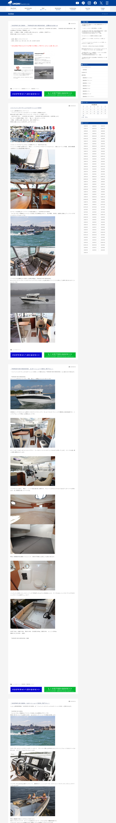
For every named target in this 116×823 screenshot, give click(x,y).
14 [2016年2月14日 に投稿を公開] (105, 109)
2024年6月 (94, 141)
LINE (83, 3)
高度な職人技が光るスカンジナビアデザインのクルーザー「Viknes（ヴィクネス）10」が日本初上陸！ (94, 49)
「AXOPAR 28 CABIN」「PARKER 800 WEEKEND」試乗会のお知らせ (34, 25)
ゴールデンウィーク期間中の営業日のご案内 (92, 35)
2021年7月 (86, 171)
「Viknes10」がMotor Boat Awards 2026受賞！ (93, 46)
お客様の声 (84, 72)
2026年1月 (86, 128)
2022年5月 (103, 161)
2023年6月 (94, 151)
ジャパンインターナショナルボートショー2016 (25, 108)
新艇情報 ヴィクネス (87, 77)
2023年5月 (103, 151)
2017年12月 (103, 204)
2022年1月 (86, 166)
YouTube (77, 3)
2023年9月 (94, 148)
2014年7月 (94, 237)
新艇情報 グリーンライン (88, 96)
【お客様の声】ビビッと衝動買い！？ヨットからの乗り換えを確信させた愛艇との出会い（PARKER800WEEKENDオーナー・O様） (94, 53)
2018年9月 (94, 199)
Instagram (89, 3)
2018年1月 (94, 204)
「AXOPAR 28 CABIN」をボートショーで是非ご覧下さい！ (30, 703)
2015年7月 (94, 227)
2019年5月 (103, 191)
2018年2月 (86, 204)
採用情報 (85, 69)
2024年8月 (103, 138)
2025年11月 (103, 128)
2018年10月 (86, 199)
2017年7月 (94, 209)
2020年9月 (94, 179)
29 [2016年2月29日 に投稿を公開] (83, 115)
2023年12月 (94, 146)
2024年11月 (103, 136)
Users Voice (87, 9)
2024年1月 (86, 146)
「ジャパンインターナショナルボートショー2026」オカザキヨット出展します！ (94, 43)
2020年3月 (94, 184)
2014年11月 (86, 234)
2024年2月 (103, 143)
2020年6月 (94, 181)
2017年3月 (94, 212)
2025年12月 (94, 128)
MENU (107, 3)
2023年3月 (94, 153)
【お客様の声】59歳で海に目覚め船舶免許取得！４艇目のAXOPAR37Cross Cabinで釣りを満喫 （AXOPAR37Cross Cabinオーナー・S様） (94, 32)
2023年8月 (103, 148)
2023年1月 (86, 156)
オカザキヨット (18, 3)
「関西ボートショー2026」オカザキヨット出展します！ (93, 39)
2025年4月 (94, 133)
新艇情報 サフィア (87, 93)
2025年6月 (103, 131)
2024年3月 (94, 143)
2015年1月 (94, 232)
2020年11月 (103, 176)
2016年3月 (94, 222)
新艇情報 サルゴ (86, 85)
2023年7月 (86, 151)
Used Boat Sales (73, 9)
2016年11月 (103, 214)
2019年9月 (94, 189)
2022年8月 (103, 158)
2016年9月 (94, 217)
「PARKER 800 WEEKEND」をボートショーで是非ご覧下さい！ (31, 369)
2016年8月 (103, 217)
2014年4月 (94, 239)
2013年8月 (86, 247)
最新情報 (23, 684)
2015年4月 (94, 229)
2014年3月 (103, 239)
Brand (43, 9)
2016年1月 (86, 224)
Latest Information (28, 9)
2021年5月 (103, 171)
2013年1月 (86, 252)
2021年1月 (86, 176)
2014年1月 (94, 242)
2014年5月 (86, 239)
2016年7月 (86, 219)
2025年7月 (94, 131)
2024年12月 (94, 136)
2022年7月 (86, 161)
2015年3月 (103, 229)
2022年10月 (86, 158)
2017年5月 (86, 212)
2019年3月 (94, 194)
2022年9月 (94, 158)
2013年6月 (103, 247)
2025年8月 (86, 131)
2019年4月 (86, 194)
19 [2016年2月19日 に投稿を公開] (98, 111)
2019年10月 (86, 189)
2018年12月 (94, 196)
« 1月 (83, 117)
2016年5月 (103, 219)
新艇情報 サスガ (86, 88)
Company (102, 9)
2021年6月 (94, 171)
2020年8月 (103, 179)
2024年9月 (94, 138)
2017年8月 (86, 209)
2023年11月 (103, 146)
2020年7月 (86, 181)
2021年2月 (103, 174)
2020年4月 (86, 184)
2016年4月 (86, 222)
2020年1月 (86, 186)
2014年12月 (103, 232)
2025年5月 (86, 133)
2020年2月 (103, 184)
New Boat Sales (58, 9)
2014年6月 (103, 237)
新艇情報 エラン (86, 91)
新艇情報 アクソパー (26, 88)
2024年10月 (86, 138)
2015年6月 (103, 227)
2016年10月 (86, 217)
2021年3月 (94, 174)
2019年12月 (94, 186)
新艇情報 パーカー (35, 88)
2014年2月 (86, 242)
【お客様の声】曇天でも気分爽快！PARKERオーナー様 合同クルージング (95, 58)
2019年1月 (86, 196)
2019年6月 (94, 191)
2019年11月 (103, 186)
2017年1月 (86, 214)
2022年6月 (94, 161)
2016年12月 (94, 214)
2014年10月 (94, 234)
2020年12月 (94, 176)
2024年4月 (86, 143)
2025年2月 (86, 136)
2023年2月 (103, 153)
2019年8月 (103, 189)
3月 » (86, 117)
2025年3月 (103, 133)
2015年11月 (94, 224)
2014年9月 (103, 234)
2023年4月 (86, 153)
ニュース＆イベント (16, 88)
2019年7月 (86, 191)
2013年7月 (94, 247)
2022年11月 (103, 156)
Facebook (95, 3)
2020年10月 (86, 179)
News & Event (13, 9)
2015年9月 (103, 224)
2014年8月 (86, 237)
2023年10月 (86, 148)
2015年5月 (86, 229)
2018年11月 (103, 196)
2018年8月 (103, 199)
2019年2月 (103, 194)
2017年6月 (103, 209)
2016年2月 (103, 222)
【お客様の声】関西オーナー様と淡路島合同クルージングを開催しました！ (94, 25)
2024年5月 (103, 141)
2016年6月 (94, 219)
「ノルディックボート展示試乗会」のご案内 (92, 28)
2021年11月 (103, 166)
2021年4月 (86, 174)
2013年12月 (103, 242)
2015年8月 (86, 227)
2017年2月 (103, 212)
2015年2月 (86, 232)
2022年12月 (94, 156)
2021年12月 (94, 166)
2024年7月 (86, 141)
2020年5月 (103, 181)
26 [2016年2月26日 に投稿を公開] (98, 113)
